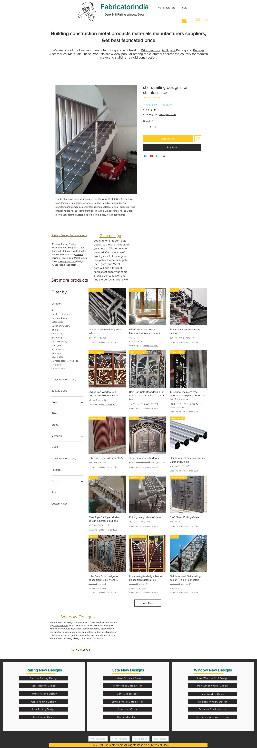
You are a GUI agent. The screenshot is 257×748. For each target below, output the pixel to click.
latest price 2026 (167, 114)
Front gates (101, 256)
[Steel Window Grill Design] (212, 678)
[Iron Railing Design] (43, 709)
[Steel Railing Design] (43, 685)
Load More (148, 603)
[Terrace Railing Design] (43, 693)
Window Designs (78, 616)
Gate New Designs (128, 670)
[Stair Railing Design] (43, 717)
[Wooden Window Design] (212, 701)
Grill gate (168, 50)
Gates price (57, 321)
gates (123, 256)
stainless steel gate (61, 313)
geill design (57, 337)
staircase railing (59, 341)
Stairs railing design (72, 251)
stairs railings (58, 368)
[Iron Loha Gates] (127, 709)
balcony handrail (67, 261)
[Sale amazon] (80, 650)
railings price (57, 348)
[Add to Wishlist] (197, 138)
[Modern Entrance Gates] (127, 678)
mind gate (56, 352)
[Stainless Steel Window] (212, 709)
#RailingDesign (98, 738)
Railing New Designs (44, 670)
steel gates (57, 364)
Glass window (97, 622)
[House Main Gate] (127, 717)
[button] (184, 20)
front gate (56, 345)
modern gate (119, 240)
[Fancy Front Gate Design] (127, 685)
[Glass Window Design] (212, 694)
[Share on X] (164, 156)
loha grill (55, 329)
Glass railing (58, 264)
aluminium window (60, 325)
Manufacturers (166, 7)
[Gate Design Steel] (127, 693)
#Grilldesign (160, 738)
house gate (57, 356)
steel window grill (60, 317)
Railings (198, 50)
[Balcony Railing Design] (43, 678)
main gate (122, 259)
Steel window (61, 625)
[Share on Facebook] (145, 156)
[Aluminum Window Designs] (212, 717)
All (52, 310)
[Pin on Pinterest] (151, 156)
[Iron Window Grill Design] (212, 685)
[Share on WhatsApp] (158, 156)
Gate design (110, 235)
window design (57, 628)
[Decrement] (146, 127)
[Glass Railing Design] (43, 701)
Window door (150, 50)
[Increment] (156, 127)
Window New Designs (213, 670)
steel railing (57, 333)
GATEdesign (140, 738)
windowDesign (120, 738)
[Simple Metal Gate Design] (127, 701)
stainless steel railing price (64, 360)
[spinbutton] (151, 127)
